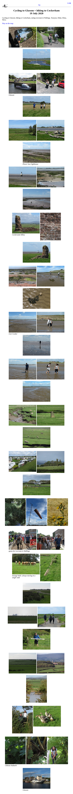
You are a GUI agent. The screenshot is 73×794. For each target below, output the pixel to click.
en (70, 3)
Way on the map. (8, 23)
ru (68, 3)
